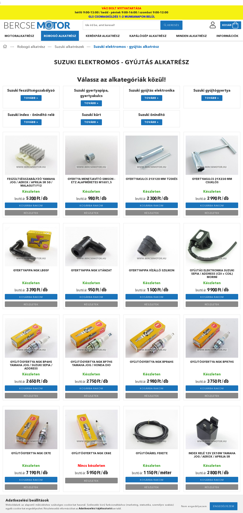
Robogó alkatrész (60, 36)
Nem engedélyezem (194, 506)
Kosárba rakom (31, 205)
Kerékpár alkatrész (103, 36)
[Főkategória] (6, 47)
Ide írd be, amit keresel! (100, 25)
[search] (171, 25)
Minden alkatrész (191, 36)
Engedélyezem (223, 506)
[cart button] (230, 25)
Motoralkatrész (19, 36)
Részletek (31, 212)
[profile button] (212, 25)
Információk (227, 36)
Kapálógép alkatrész (148, 36)
